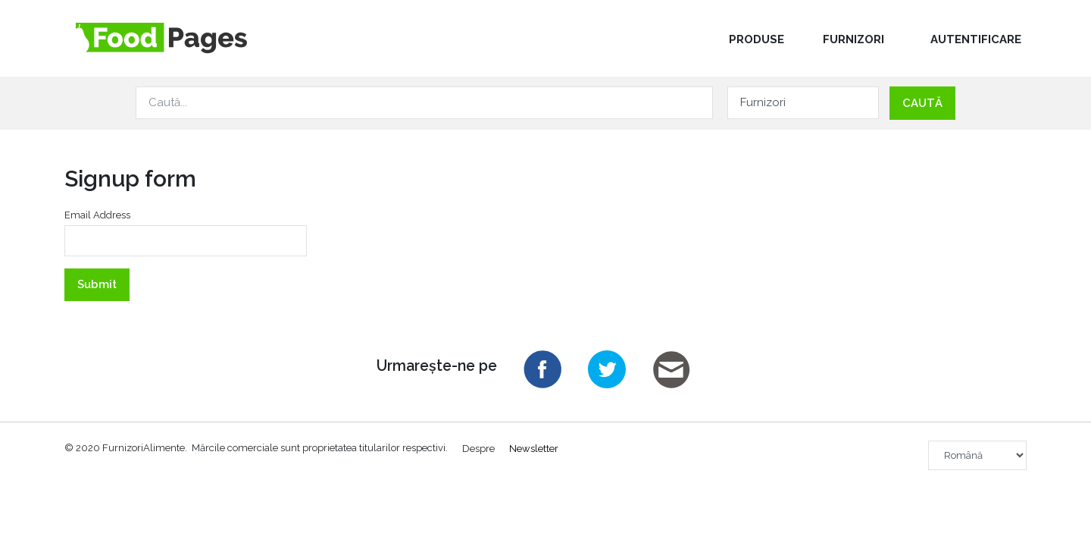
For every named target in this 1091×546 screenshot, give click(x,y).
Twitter (607, 369)
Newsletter (533, 447)
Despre (478, 447)
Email (671, 369)
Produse (756, 39)
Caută (922, 103)
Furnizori (853, 39)
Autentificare (975, 39)
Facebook (542, 369)
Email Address (97, 215)
